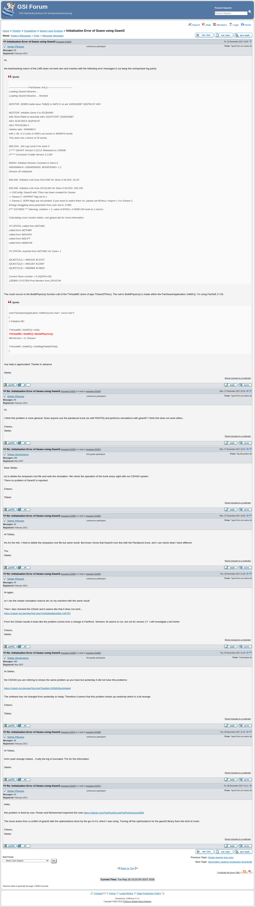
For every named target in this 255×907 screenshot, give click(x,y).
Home (246, 25)
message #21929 (68, 786)
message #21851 (68, 391)
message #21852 (68, 449)
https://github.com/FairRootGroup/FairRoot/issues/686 (113, 812)
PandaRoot (30, 30)
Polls (36, 35)
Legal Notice (126, 893)
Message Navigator (53, 35)
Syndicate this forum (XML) (229, 873)
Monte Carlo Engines (51, 30)
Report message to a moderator (238, 378)
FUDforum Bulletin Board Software (137, 902)
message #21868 (68, 653)
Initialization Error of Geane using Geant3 (31, 41)
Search (194, 25)
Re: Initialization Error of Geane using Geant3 (33, 391)
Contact (98, 893)
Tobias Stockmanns (18, 454)
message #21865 (68, 574)
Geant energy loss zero (221, 857)
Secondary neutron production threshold (230, 861)
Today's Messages (21, 35)
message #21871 (68, 732)
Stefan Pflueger (15, 46)
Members (220, 25)
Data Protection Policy (149, 893)
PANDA (16, 30)
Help (206, 25)
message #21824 (64, 42)
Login (234, 25)
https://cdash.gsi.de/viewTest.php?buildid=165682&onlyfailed (37, 688)
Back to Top (127, 868)
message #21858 (68, 516)
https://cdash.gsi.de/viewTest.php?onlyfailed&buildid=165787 (37, 613)
